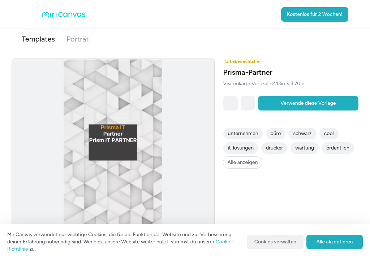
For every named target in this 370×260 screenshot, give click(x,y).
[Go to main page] (64, 16)
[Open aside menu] (30, 14)
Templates (38, 39)
